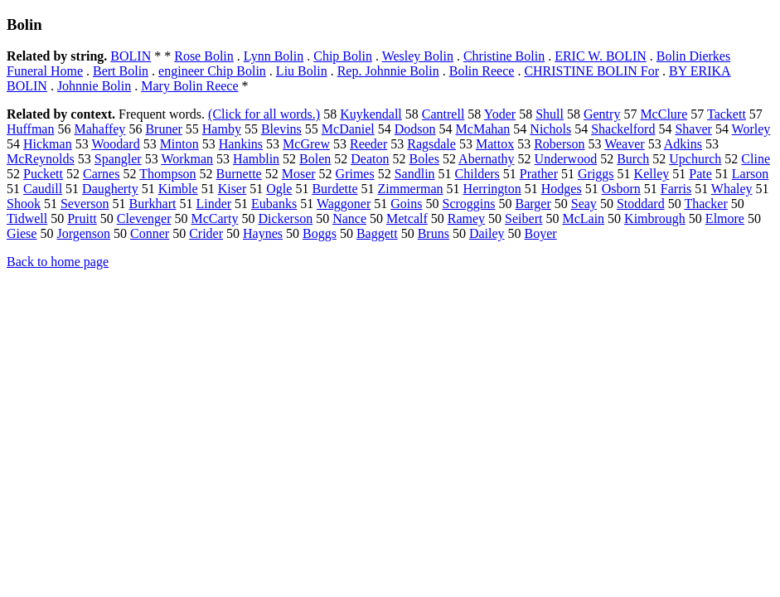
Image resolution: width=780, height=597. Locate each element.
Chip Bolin (342, 56)
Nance (349, 218)
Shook (24, 204)
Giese (21, 233)
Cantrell (443, 114)
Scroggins (469, 204)
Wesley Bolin (417, 56)
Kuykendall (371, 114)
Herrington (492, 189)
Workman (187, 159)
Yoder (500, 114)
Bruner (163, 129)
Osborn (621, 189)
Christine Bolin (504, 56)
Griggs (596, 174)
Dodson (415, 129)
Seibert (523, 218)
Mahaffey (99, 129)
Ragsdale (431, 144)
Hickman (47, 144)
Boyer (541, 233)
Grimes (355, 174)
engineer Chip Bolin (212, 71)
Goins (406, 204)
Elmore (724, 218)
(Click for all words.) (264, 114)
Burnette (239, 174)
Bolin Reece (482, 71)
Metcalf (407, 218)
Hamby (221, 129)
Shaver (693, 129)
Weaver (624, 144)
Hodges (561, 189)
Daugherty (110, 189)
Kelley (652, 174)
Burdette (334, 189)
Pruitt (82, 218)
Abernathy (486, 159)
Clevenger (144, 218)
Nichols (550, 129)
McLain (583, 218)
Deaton (370, 159)
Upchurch (695, 159)
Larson (750, 174)
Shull (549, 114)
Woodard (115, 144)
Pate (700, 174)
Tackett (726, 114)
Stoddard (641, 204)
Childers (477, 174)
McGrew (306, 144)
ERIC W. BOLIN (601, 56)
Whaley (732, 189)
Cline (755, 159)
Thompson (167, 174)
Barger (533, 204)
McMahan (483, 129)
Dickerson (285, 218)
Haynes (263, 233)
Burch (633, 159)
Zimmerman (410, 189)
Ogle (279, 189)
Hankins (241, 144)
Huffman (30, 129)
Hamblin (256, 159)
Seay (584, 204)
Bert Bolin (120, 71)
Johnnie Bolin (94, 86)
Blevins (281, 129)
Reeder (368, 144)
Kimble (178, 189)
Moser (299, 174)
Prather (539, 174)
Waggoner (344, 204)
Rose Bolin (204, 56)
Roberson (559, 144)
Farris (676, 189)
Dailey (487, 233)
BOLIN (130, 56)
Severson (85, 204)
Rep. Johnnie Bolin (388, 71)
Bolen (315, 159)
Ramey (466, 218)
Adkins (683, 144)
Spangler (118, 159)
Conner (149, 233)
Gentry (602, 114)
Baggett (377, 233)
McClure (663, 114)
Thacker (705, 204)
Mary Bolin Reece (189, 86)
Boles (424, 159)
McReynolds (41, 159)
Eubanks (274, 204)
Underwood (566, 159)
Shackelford (623, 129)
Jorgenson (83, 233)
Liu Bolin (301, 71)
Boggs (320, 233)
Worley (751, 129)
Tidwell (27, 218)
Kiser (232, 189)
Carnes (101, 174)
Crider (206, 233)
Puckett (43, 174)
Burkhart (153, 204)
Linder (213, 204)
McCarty (215, 218)
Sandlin (415, 174)
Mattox (495, 144)
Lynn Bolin (273, 56)
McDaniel (348, 129)
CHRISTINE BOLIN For (591, 71)
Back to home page (58, 262)
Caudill (42, 189)
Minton (179, 144)
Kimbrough (655, 218)
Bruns (433, 233)
